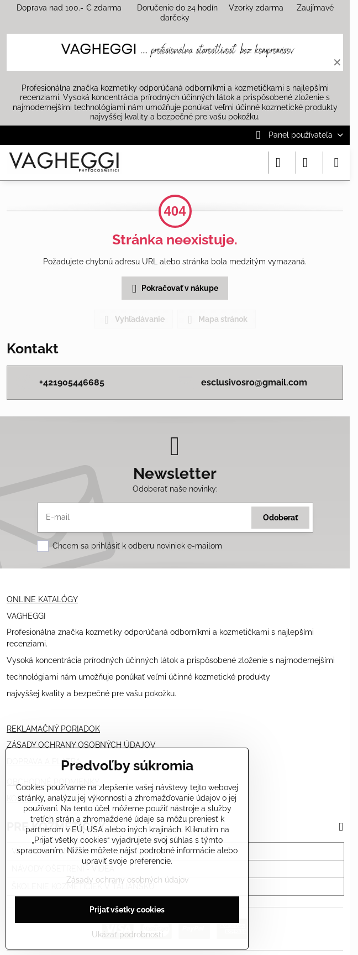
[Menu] (336, 163)
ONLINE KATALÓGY (42, 599)
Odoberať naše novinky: (175, 488)
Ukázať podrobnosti (127, 934)
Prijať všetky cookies (127, 909)
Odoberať (280, 517)
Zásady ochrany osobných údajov (127, 879)
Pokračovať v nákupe (173, 289)
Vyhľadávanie (133, 319)
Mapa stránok (216, 319)
